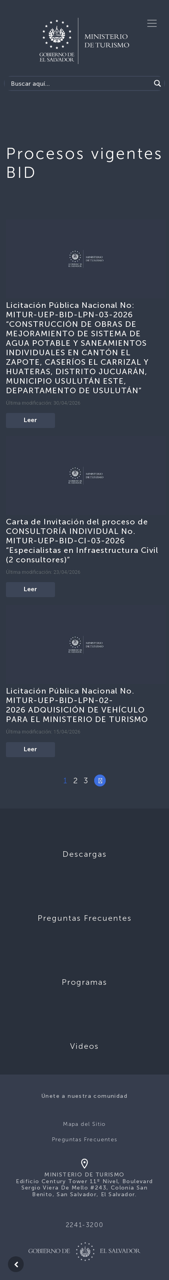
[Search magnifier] (157, 83)
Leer (30, 420)
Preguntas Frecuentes (85, 1139)
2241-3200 (84, 1225)
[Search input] (80, 83)
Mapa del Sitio (84, 1124)
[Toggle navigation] (152, 23)
